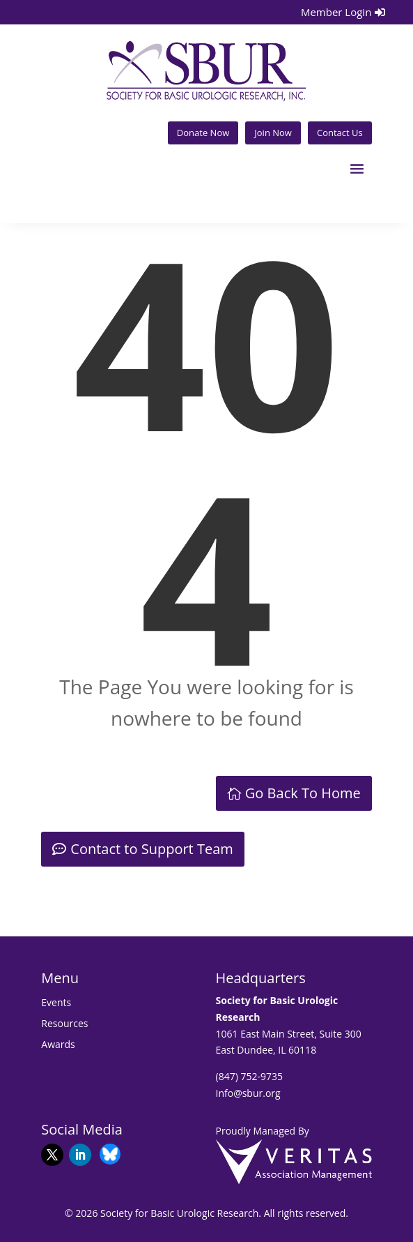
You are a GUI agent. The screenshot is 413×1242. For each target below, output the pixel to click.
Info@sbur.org (248, 1093)
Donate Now (203, 132)
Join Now (273, 132)
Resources (64, 1024)
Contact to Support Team (151, 848)
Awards (58, 1045)
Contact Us (340, 132)
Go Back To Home (303, 793)
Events (56, 1003)
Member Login (336, 12)
